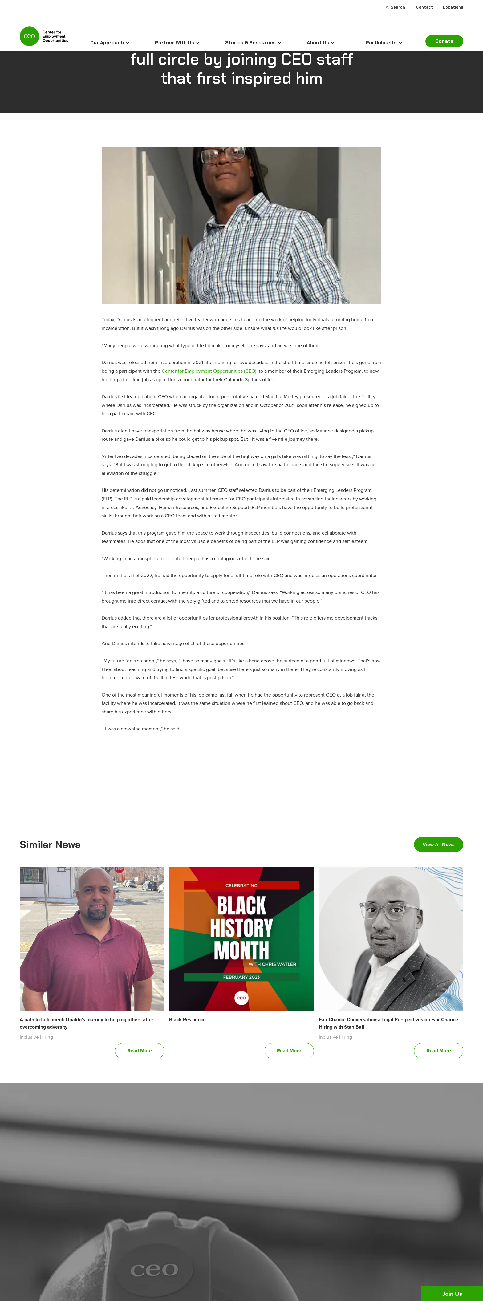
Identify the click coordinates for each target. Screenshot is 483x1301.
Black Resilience (187, 1019)
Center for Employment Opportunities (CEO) (209, 370)
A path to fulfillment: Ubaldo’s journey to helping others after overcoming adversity (86, 1023)
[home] (44, 38)
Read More (140, 1050)
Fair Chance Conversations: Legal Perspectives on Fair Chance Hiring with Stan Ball (388, 1023)
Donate (444, 41)
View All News (439, 844)
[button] (110, 42)
